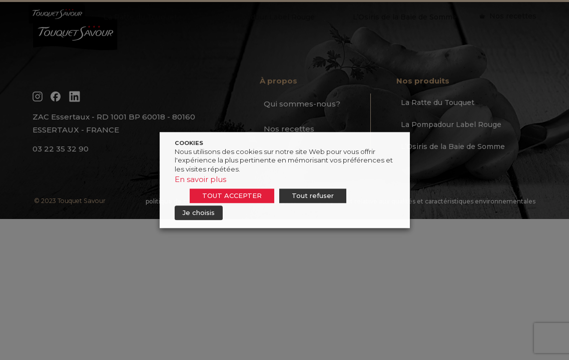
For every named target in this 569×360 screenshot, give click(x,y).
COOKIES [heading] (189, 143)
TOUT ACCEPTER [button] (232, 196)
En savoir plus (200, 179)
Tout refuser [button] (313, 196)
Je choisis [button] (199, 212)
